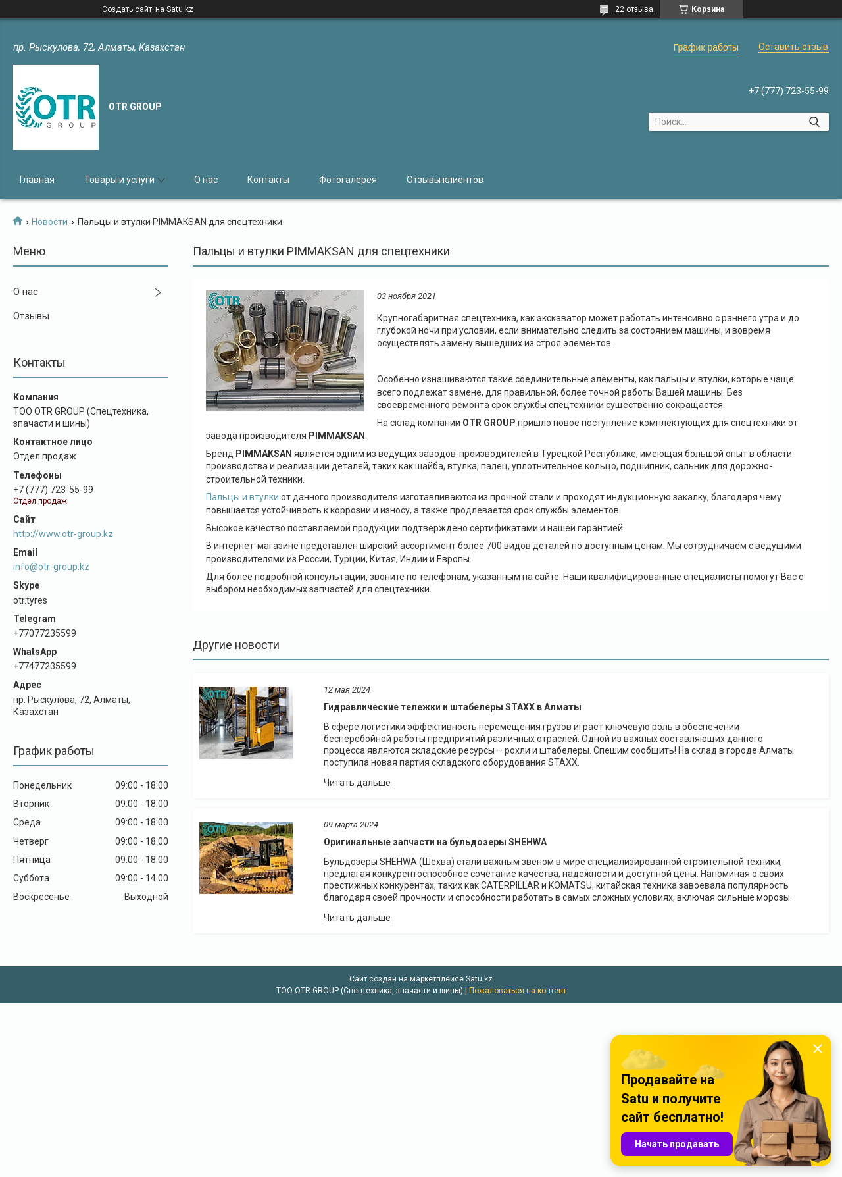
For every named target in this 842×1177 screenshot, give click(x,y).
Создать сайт (127, 9)
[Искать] (814, 122)
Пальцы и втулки (242, 497)
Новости (50, 222)
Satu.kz (479, 978)
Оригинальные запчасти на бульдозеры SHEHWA (435, 842)
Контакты (268, 179)
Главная (37, 179)
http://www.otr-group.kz (63, 534)
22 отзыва (634, 9)
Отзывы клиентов (445, 179)
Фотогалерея (348, 179)
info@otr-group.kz (51, 567)
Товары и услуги (119, 179)
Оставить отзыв (793, 46)
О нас (206, 179)
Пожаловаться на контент (517, 990)
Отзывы (31, 316)
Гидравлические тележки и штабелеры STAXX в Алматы (453, 707)
